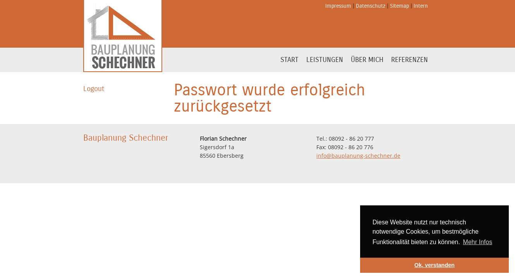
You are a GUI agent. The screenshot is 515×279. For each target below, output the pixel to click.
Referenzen (409, 59)
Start (289, 59)
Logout (93, 88)
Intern (421, 6)
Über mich (367, 59)
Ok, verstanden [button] (434, 265)
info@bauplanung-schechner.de (358, 155)
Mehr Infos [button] (478, 242)
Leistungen (324, 59)
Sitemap (399, 6)
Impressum (338, 6)
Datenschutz (370, 6)
